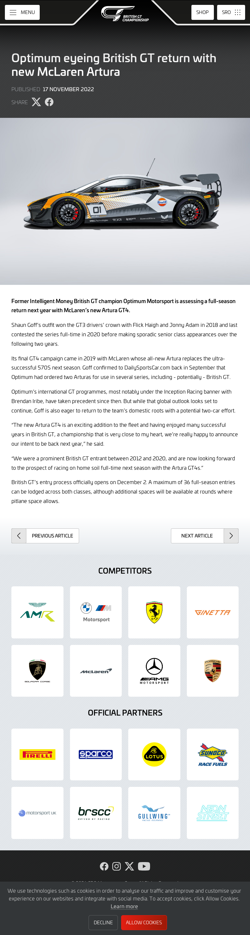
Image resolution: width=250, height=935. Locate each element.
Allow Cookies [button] (144, 922)
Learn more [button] (124, 906)
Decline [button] (103, 922)
